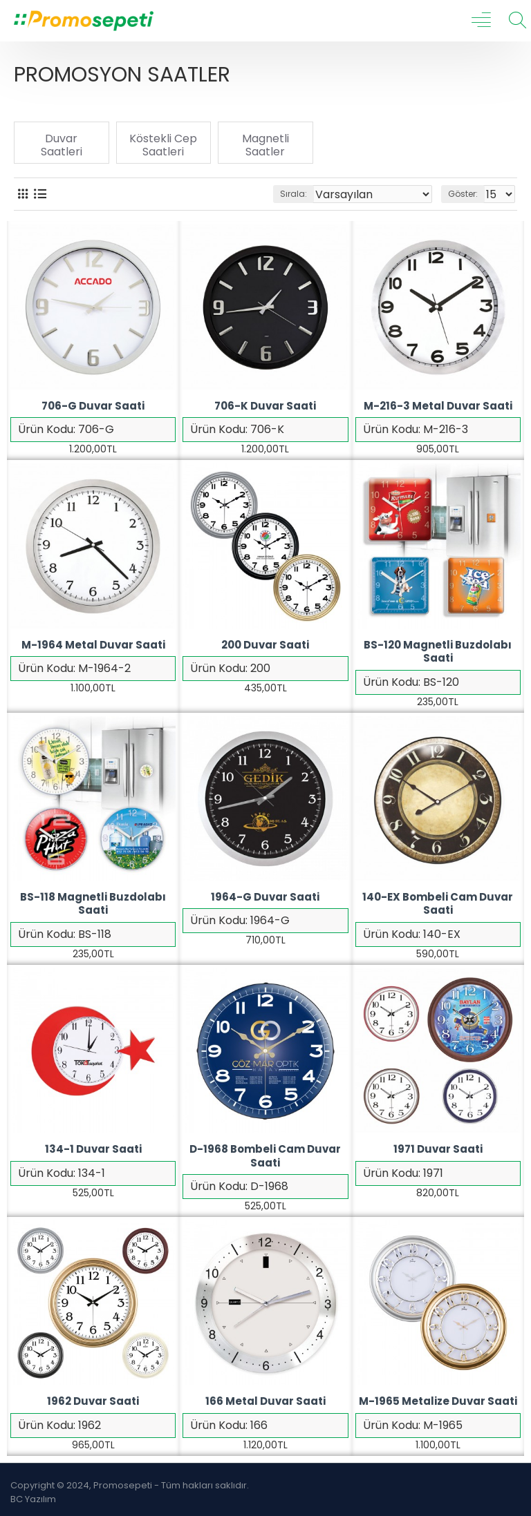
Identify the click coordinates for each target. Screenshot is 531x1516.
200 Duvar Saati (265, 645)
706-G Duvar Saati (93, 406)
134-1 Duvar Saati (93, 1149)
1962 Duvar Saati (93, 1401)
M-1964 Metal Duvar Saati (93, 645)
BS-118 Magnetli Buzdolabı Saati (93, 903)
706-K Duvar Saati (265, 406)
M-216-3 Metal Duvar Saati (438, 406)
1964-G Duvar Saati (265, 897)
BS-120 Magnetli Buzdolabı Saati (438, 651)
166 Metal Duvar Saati (265, 1401)
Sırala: (293, 194)
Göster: (463, 194)
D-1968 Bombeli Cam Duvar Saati (265, 1155)
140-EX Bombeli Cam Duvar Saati (437, 903)
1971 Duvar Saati (438, 1149)
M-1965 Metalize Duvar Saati (438, 1401)
